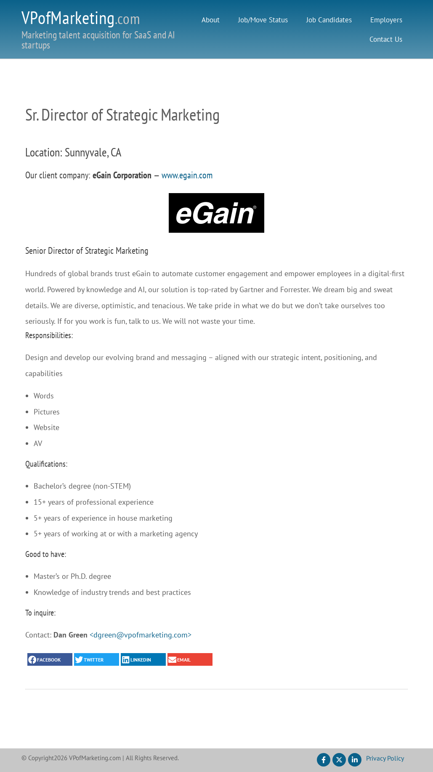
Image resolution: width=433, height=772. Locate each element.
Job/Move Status (263, 19)
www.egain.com (187, 175)
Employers (386, 19)
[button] (49, 659)
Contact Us (385, 39)
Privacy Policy (385, 758)
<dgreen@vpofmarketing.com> (140, 635)
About (211, 19)
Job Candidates (329, 19)
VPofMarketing (80, 17)
